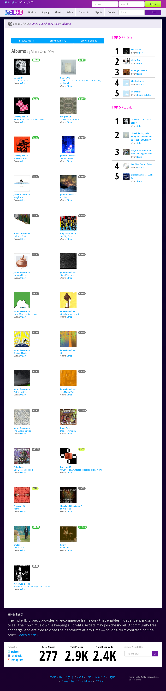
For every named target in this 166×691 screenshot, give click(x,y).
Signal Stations (66, 275)
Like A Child (19, 547)
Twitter (15, 652)
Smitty (17, 545)
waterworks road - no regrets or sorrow (32, 586)
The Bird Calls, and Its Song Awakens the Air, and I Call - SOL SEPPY (141, 136)
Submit (153, 12)
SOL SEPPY (19, 77)
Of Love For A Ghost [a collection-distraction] (81, 469)
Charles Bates (137, 81)
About (58, 12)
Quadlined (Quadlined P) (71, 506)
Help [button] (70, 12)
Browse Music (55, 677)
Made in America (68, 431)
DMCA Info (100, 681)
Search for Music (49, 23)
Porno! (17, 508)
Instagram (17, 660)
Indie (139, 63)
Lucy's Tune (65, 508)
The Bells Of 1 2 (21, 80)
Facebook (16, 656)
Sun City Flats (66, 236)
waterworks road (22, 583)
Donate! (112, 12)
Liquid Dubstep (144, 95)
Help (89, 677)
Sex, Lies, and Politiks (23, 469)
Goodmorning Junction (70, 314)
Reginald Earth (20, 353)
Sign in (153, 4)
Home (33, 23)
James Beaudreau (68, 155)
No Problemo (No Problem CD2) (28, 119)
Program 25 (65, 116)
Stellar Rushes (66, 158)
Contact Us (84, 12)
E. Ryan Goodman (22, 233)
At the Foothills (20, 392)
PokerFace (65, 428)
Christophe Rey (21, 116)
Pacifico (63, 197)
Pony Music (136, 91)
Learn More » (28, 635)
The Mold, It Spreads (69, 119)
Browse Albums (58, 40)
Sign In (98, 12)
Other (23, 83)
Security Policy (85, 681)
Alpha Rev (135, 60)
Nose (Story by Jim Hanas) (25, 314)
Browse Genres (89, 40)
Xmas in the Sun (21, 158)
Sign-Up (45, 12)
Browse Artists (27, 40)
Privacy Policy (68, 681)
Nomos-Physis (20, 275)
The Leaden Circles (22, 431)
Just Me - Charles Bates (141, 164)
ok (155, 653)
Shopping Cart (12, 2)
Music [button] (32, 12)
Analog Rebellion (139, 70)
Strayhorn (18, 197)
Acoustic (141, 84)
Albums (66, 23)
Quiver (63, 353)
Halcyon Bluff (20, 236)
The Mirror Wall (67, 392)
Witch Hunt (65, 547)
